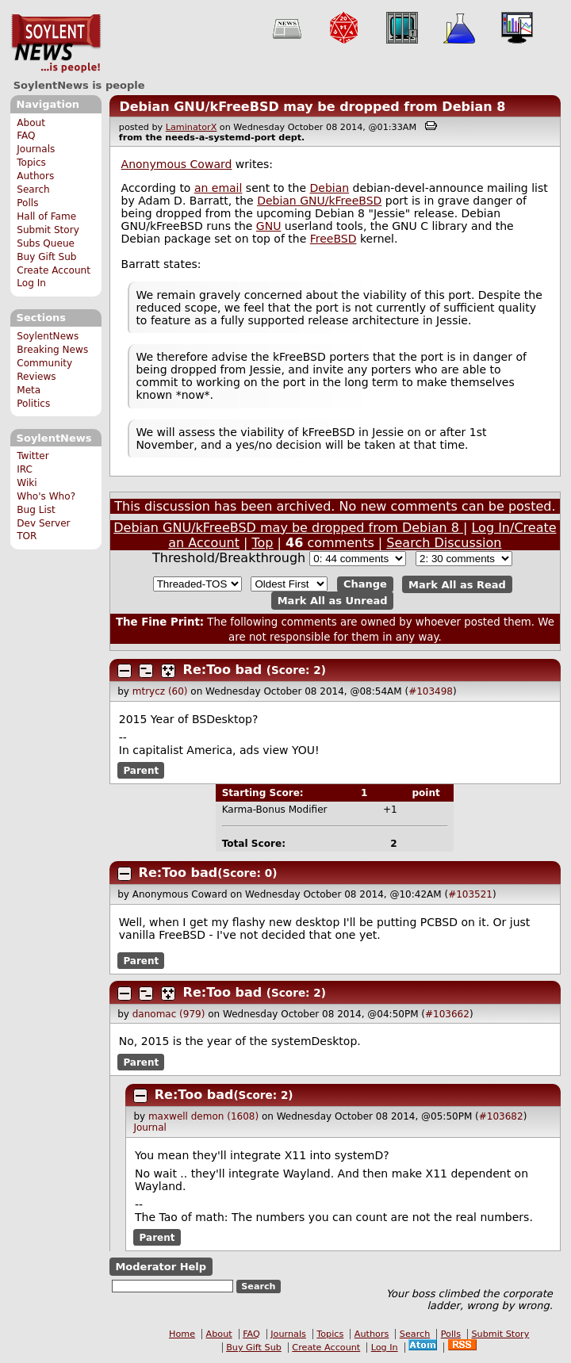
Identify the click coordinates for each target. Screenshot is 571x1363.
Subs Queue (46, 243)
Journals (36, 149)
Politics (33, 403)
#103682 (501, 1116)
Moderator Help (160, 1267)
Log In (31, 283)
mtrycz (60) (160, 691)
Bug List (36, 509)
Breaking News (52, 349)
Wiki (26, 482)
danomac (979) (168, 1014)
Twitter (32, 455)
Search (33, 189)
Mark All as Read (457, 584)
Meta (28, 390)
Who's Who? (46, 496)
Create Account (53, 270)
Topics (31, 162)
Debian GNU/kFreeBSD (319, 200)
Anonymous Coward (176, 164)
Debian (330, 188)
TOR (26, 536)
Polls (27, 203)
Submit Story (48, 229)
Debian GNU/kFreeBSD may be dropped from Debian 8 (312, 106)
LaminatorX (191, 127)
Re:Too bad (223, 669)
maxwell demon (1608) (203, 1116)
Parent (141, 770)
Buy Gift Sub (46, 256)
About (31, 122)
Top (263, 542)
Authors (35, 176)
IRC (25, 469)
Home (182, 1334)
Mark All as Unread (333, 601)
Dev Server (43, 523)
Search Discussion (443, 542)
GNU (269, 226)
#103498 (430, 691)
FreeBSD (333, 238)
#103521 (470, 894)
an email (218, 188)
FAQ (26, 135)
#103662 (447, 1014)
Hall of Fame (46, 216)
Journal (150, 1127)
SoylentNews (56, 43)
